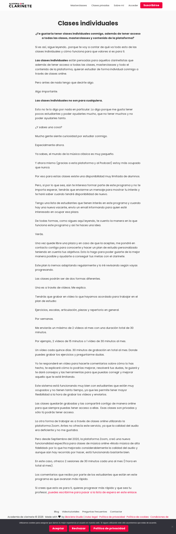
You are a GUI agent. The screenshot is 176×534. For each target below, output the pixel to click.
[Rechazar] (172, 526)
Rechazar (79, 528)
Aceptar (58, 528)
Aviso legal (91, 517)
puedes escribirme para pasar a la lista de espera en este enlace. (92, 492)
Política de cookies (138, 517)
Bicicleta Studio (74, 517)
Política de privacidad (112, 517)
